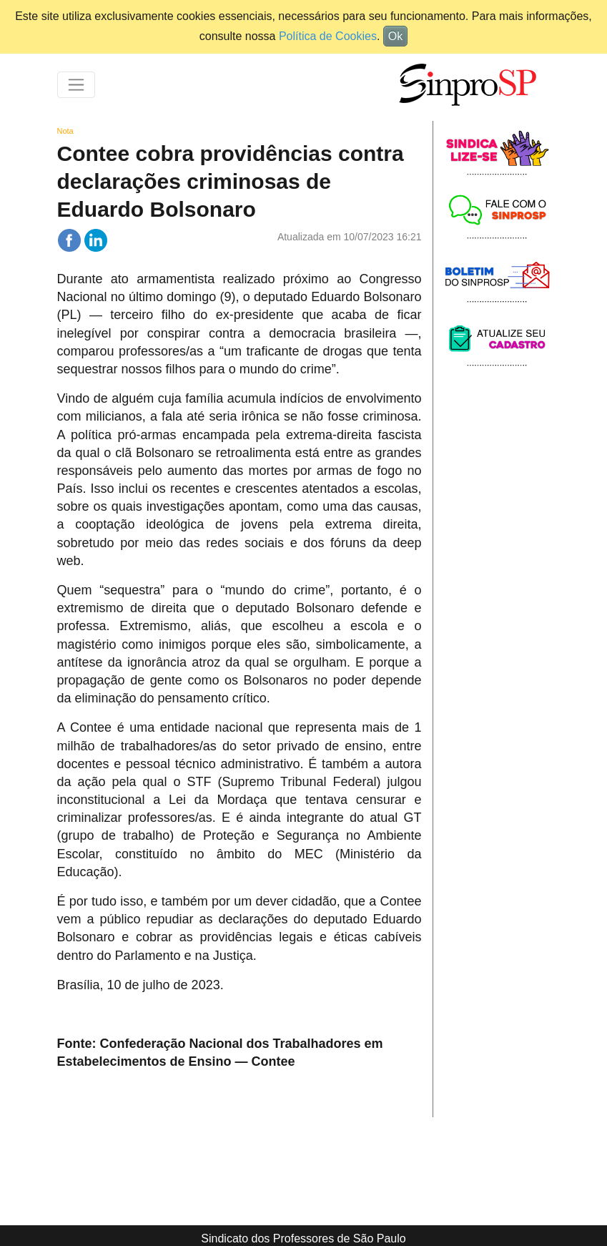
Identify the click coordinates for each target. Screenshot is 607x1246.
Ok (395, 36)
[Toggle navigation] (76, 85)
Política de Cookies (328, 36)
